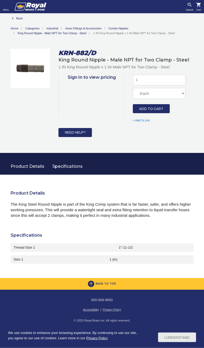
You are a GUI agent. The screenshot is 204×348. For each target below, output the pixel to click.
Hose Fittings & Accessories (83, 28)
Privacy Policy (112, 309)
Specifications (67, 166)
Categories (32, 28)
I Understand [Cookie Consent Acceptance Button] (177, 337)
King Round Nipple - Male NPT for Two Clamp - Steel (52, 33)
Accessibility (91, 309)
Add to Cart (151, 109)
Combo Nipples (118, 28)
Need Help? (75, 132)
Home (14, 28)
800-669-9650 (102, 300)
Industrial (52, 28)
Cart (198, 10)
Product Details (27, 166)
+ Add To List (141, 120)
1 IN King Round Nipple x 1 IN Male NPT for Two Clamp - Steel (134, 33)
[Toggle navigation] (6, 6)
